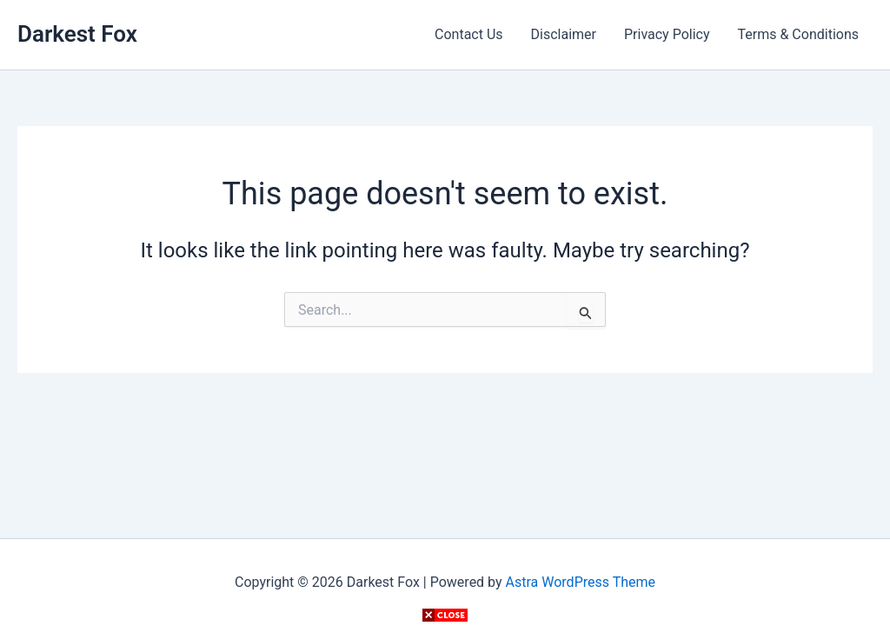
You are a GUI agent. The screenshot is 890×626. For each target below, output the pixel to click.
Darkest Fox (77, 34)
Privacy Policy (667, 34)
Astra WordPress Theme (580, 582)
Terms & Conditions (799, 34)
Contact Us (469, 34)
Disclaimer (563, 34)
